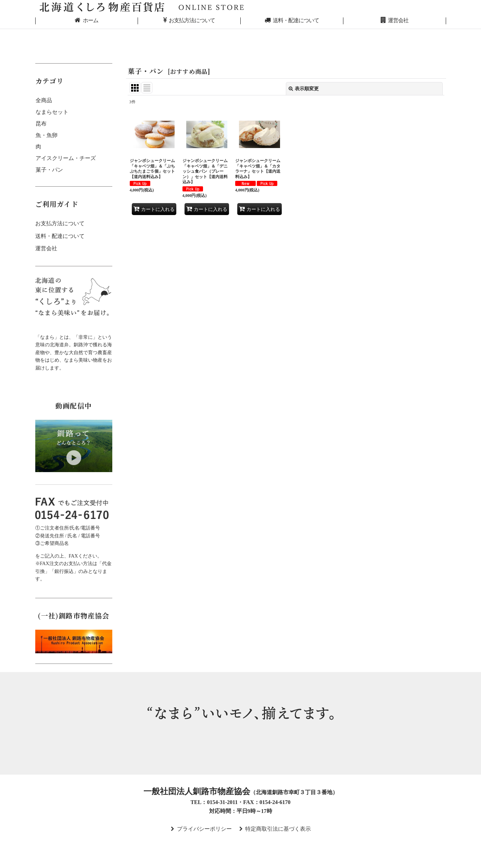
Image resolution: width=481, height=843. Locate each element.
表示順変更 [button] (304, 88)
